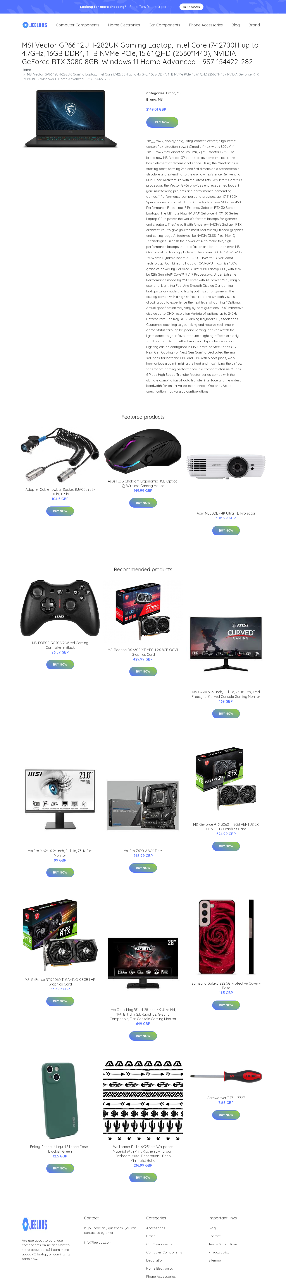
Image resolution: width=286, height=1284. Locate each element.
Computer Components (77, 26)
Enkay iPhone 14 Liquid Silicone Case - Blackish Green (60, 1151)
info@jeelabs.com (98, 1245)
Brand (254, 26)
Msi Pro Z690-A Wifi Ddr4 (143, 853)
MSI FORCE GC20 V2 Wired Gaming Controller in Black (60, 647)
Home (26, 72)
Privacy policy (218, 1254)
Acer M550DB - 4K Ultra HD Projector (226, 515)
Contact (214, 1238)
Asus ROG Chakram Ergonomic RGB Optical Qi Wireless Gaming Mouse (143, 485)
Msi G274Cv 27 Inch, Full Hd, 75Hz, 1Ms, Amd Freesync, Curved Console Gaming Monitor (226, 696)
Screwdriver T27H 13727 (226, 1100)
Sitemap (214, 1262)
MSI (179, 95)
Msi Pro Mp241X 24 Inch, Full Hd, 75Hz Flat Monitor (60, 855)
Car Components (164, 26)
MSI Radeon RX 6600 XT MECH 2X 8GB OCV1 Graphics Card (143, 654)
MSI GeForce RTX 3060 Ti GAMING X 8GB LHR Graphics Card (60, 984)
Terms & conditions (223, 1246)
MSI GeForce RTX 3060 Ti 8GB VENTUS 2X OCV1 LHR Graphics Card (226, 829)
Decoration (155, 1262)
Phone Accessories (206, 26)
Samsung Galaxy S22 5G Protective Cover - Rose (225, 988)
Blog (235, 26)
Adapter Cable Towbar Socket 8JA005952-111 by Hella (60, 493)
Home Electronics (124, 26)
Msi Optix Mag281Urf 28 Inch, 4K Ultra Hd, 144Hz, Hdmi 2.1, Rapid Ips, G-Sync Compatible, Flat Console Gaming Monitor (143, 1016)
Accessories (155, 1230)
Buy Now (162, 125)
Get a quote (191, 6)
